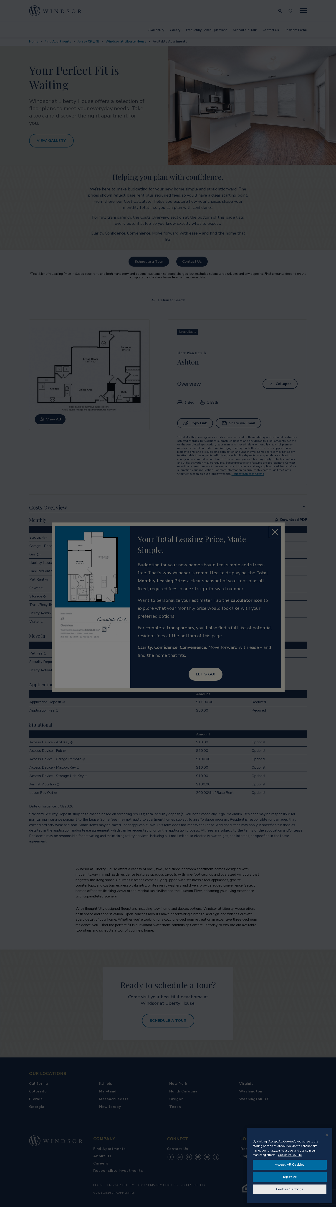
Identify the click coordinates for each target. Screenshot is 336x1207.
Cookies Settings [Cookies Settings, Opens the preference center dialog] (289, 1189)
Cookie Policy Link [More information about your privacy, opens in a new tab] (290, 1155)
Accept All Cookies (290, 1165)
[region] (289, 1165)
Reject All (290, 1177)
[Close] (327, 1135)
